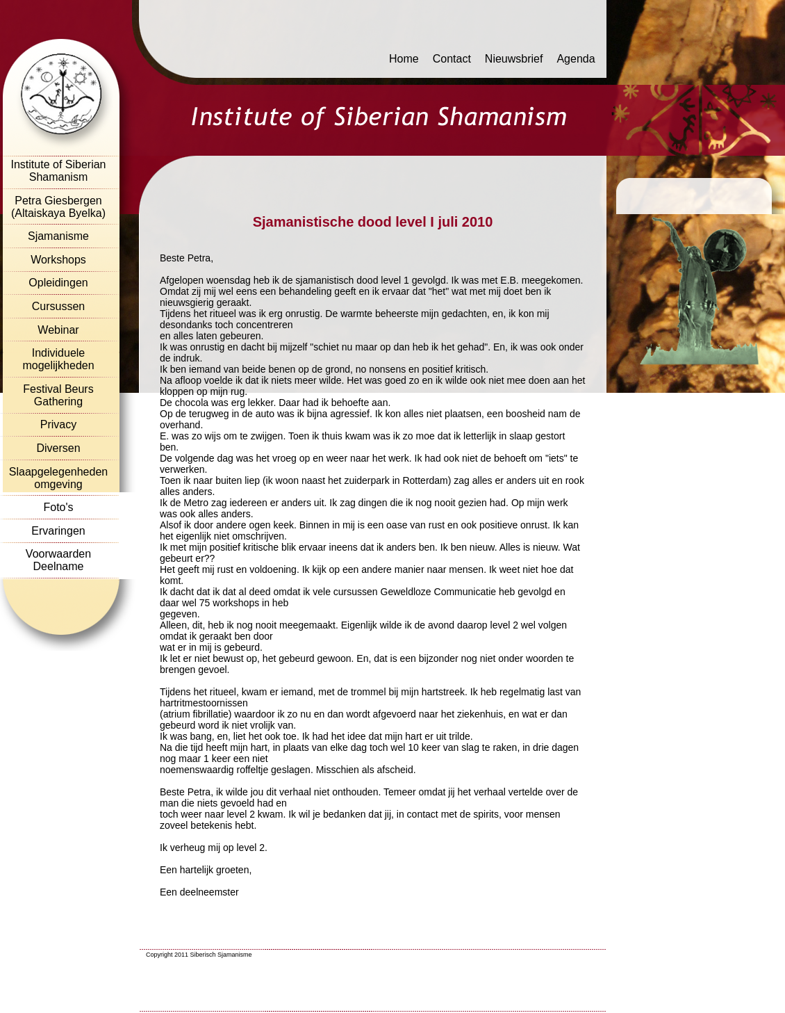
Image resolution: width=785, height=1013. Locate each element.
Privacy (58, 424)
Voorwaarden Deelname (58, 560)
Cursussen (58, 306)
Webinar (58, 330)
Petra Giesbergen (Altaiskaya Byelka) (58, 207)
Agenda (575, 59)
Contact (452, 59)
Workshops (58, 260)
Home (404, 59)
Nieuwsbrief (514, 59)
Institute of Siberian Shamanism (58, 171)
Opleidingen (58, 283)
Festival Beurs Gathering (58, 395)
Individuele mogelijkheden (58, 359)
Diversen (58, 448)
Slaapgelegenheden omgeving (58, 478)
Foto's (58, 507)
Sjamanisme (58, 236)
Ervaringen (58, 531)
